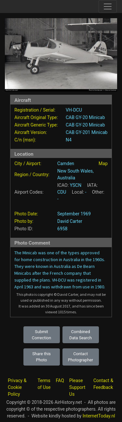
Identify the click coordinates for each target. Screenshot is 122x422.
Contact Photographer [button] (80, 356)
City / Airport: (27, 163)
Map (103, 163)
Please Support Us (77, 387)
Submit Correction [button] (41, 334)
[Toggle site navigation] (108, 6)
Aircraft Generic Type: (36, 124)
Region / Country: (31, 174)
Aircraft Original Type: (36, 117)
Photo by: (23, 221)
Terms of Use (43, 384)
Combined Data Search (80, 334)
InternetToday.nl (99, 415)
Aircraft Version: (30, 132)
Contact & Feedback (103, 384)
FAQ (60, 380)
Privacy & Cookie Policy (17, 387)
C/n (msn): (25, 139)
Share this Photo (41, 356)
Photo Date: (26, 213)
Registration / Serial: (34, 110)
